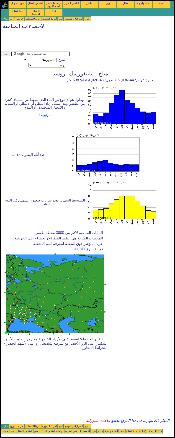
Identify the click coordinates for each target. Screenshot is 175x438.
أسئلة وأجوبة (143, 3)
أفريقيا (20, 18)
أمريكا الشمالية (33, 18)
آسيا (61, 18)
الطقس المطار (35, 3)
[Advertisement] (84, 41)
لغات (161, 3)
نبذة (54, 11)
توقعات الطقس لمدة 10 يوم (54, 4)
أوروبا (12, 18)
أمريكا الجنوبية (49, 18)
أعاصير (89, 3)
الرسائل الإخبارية (36, 12)
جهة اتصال (17, 11)
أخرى (87, 18)
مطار (125, 3)
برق (108, 3)
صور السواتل (17, 3)
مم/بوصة (45, 115)
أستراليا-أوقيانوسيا (73, 18)
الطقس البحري (72, 3)
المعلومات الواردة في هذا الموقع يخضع (139, 421)
